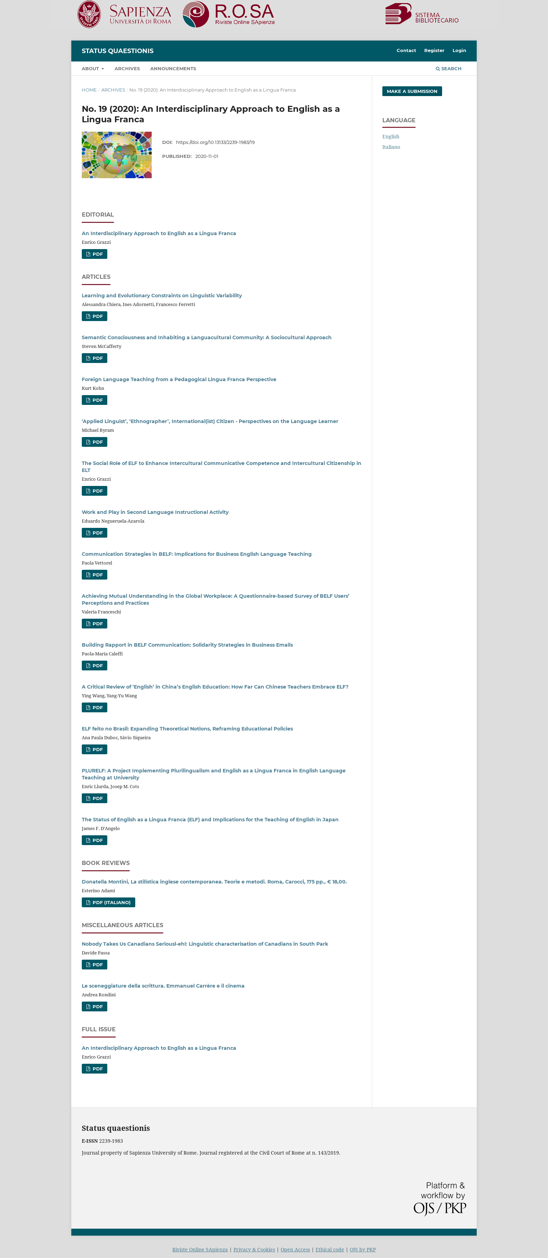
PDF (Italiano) (111, 902)
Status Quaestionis (117, 51)
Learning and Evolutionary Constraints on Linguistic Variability (162, 295)
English (390, 136)
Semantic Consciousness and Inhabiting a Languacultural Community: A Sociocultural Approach (207, 337)
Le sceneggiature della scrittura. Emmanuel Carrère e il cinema (163, 986)
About (91, 68)
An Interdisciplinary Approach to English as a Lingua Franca (159, 233)
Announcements (173, 68)
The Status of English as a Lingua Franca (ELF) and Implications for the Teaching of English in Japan (210, 819)
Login (459, 50)
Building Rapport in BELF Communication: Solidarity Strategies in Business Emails (187, 645)
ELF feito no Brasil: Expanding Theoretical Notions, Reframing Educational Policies (187, 729)
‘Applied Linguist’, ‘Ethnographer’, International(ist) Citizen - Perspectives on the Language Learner (210, 421)
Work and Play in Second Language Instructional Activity (155, 512)
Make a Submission (412, 91)
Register (434, 50)
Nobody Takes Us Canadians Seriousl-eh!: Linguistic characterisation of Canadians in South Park (205, 944)
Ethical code (330, 1249)
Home (89, 90)
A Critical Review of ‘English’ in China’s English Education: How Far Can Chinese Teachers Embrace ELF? (215, 687)
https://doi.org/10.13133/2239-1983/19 (215, 142)
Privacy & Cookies (254, 1249)
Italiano (391, 147)
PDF (97, 254)
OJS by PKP (363, 1249)
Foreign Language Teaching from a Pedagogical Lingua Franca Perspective (179, 379)
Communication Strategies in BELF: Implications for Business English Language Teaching (197, 554)
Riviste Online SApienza (200, 1249)
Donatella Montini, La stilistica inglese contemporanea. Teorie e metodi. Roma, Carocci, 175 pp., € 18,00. (214, 882)
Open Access (295, 1249)
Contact (406, 50)
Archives (127, 68)
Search (449, 68)
